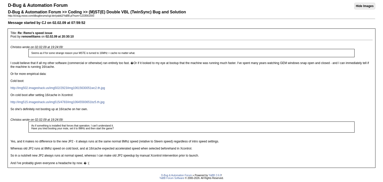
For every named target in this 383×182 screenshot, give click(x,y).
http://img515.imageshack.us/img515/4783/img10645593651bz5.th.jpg (57, 102)
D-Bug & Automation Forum (176, 175)
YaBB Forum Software (171, 178)
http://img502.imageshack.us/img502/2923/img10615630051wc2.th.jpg (57, 88)
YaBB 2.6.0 (215, 175)
